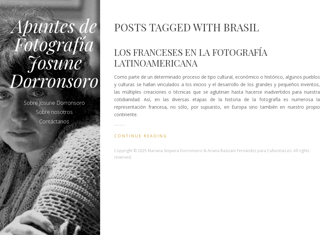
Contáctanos (54, 121)
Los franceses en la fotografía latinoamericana (190, 57)
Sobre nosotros (54, 112)
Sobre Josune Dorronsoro (54, 102)
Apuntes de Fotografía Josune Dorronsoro (54, 52)
